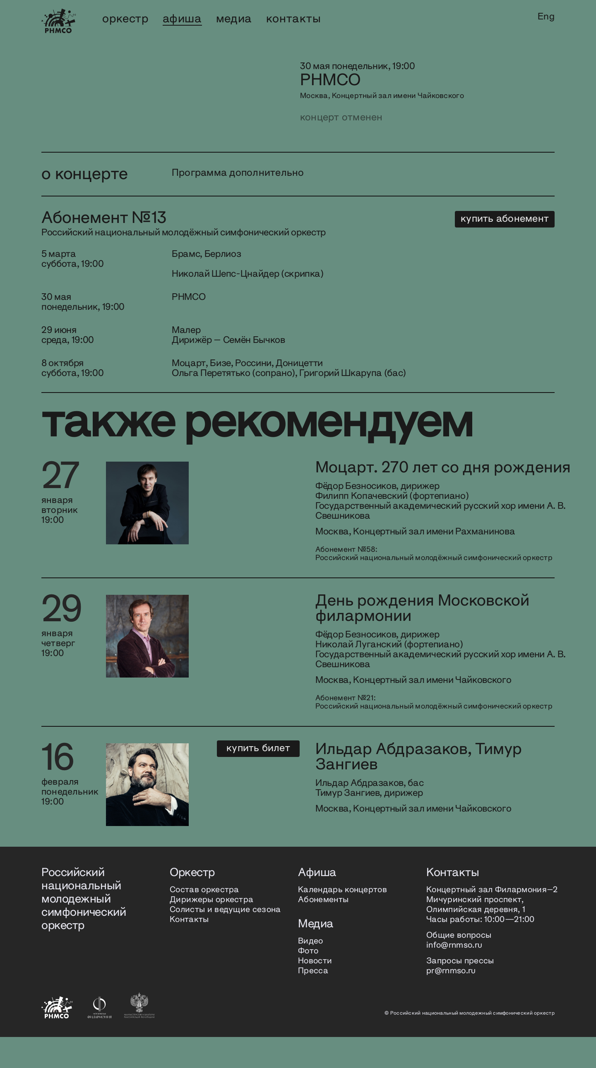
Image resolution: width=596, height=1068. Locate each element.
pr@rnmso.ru (451, 1002)
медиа (234, 19)
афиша (182, 19)
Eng (546, 17)
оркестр (125, 19)
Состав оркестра (204, 921)
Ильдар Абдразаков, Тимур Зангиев (321, 789)
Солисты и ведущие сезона (225, 940)
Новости (315, 992)
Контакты (189, 950)
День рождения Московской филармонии (325, 633)
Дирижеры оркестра (211, 931)
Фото (308, 982)
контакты (293, 19)
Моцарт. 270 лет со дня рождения (304, 476)
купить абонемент (505, 219)
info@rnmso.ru (454, 976)
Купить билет (513, 779)
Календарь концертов (342, 921)
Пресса (313, 1002)
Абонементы (323, 931)
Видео (310, 972)
